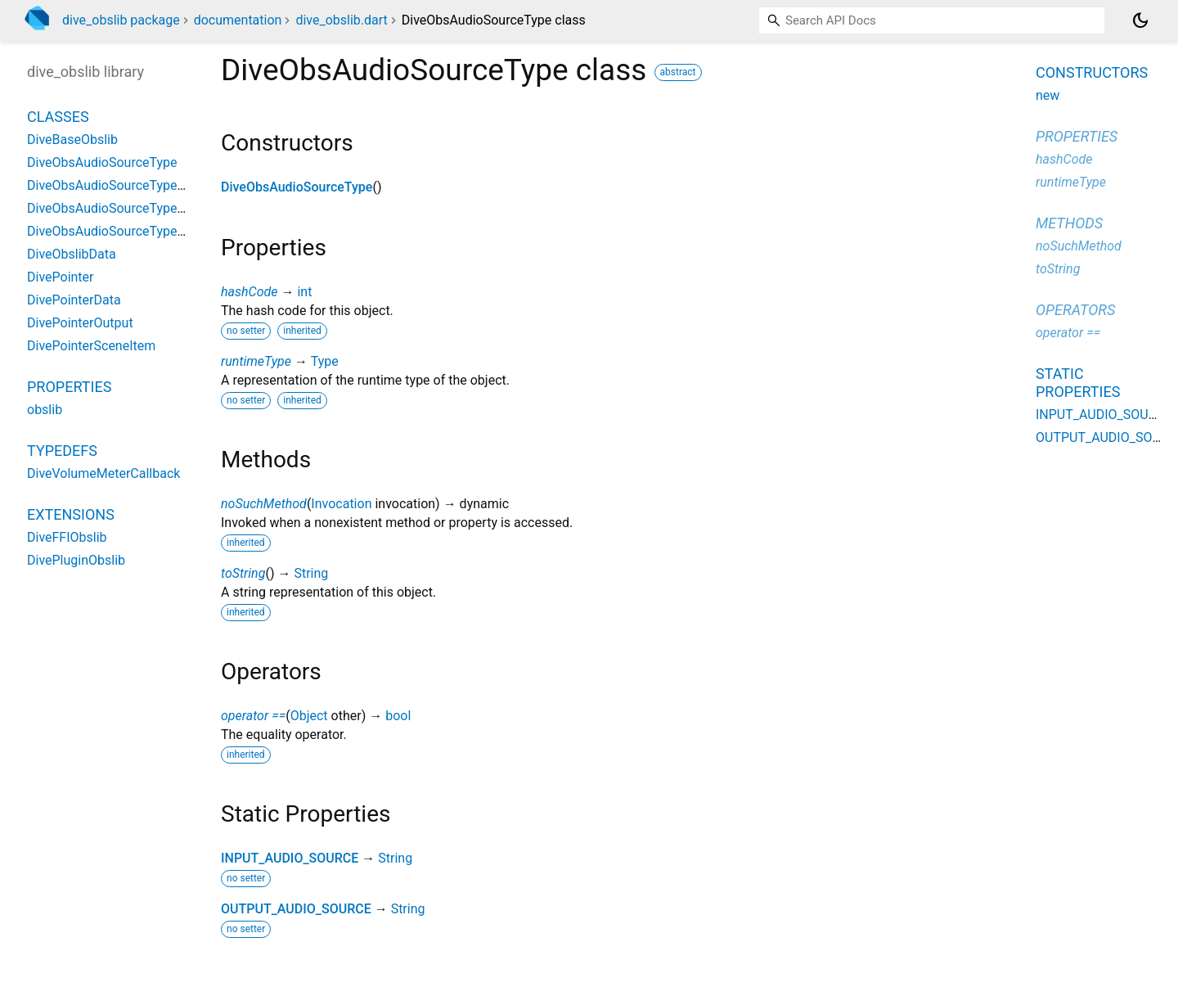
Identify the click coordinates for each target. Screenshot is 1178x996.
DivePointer (60, 277)
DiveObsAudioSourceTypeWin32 (120, 231)
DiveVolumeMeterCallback (103, 473)
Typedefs (62, 450)
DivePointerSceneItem (91, 346)
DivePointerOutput (80, 323)
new (1047, 95)
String (311, 573)
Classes (58, 116)
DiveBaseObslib (72, 139)
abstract (678, 72)
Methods (1069, 223)
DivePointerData (74, 300)
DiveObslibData (71, 254)
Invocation (341, 504)
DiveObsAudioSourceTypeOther (118, 208)
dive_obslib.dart (341, 20)
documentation (238, 20)
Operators (1075, 309)
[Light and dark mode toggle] (1140, 20)
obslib (44, 409)
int (304, 292)
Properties (69, 386)
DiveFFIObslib (67, 537)
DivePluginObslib (76, 560)
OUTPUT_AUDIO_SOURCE (296, 909)
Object (309, 715)
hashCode (249, 292)
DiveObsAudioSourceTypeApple (118, 185)
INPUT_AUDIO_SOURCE (289, 858)
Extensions (71, 514)
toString (243, 573)
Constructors (1092, 72)
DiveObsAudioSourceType (296, 187)
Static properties (1078, 382)
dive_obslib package (121, 20)
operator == (253, 715)
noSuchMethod (264, 504)
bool (398, 715)
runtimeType (256, 361)
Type (325, 361)
